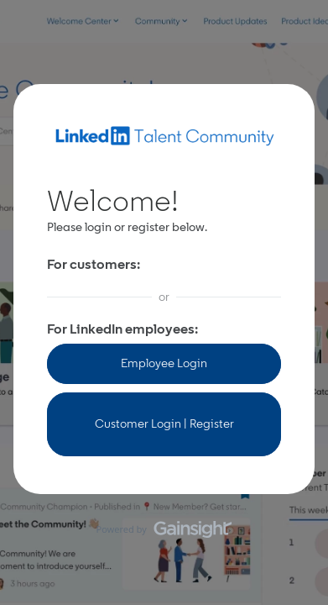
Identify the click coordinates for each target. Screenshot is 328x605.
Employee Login (164, 363)
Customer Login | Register (164, 424)
